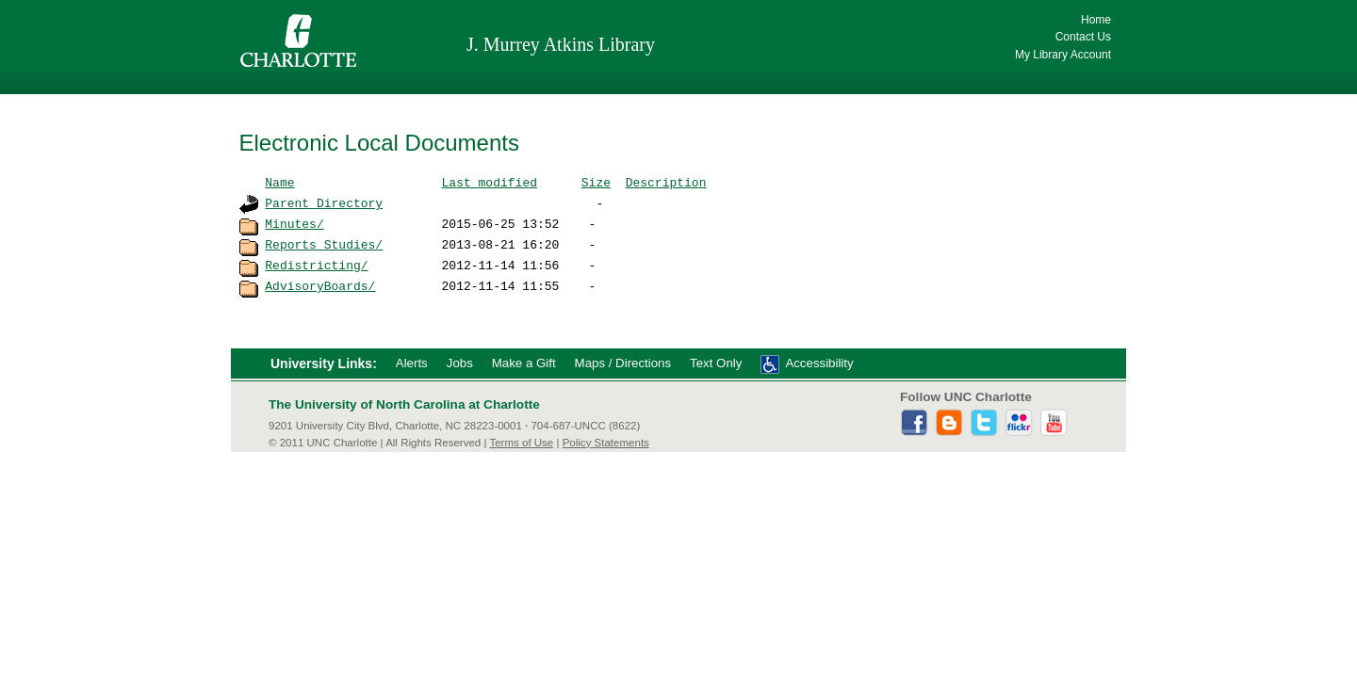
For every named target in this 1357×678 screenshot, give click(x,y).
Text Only (716, 363)
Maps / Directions (623, 363)
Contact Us (1083, 36)
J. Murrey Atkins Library (560, 44)
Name (279, 181)
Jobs (460, 363)
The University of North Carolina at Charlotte (404, 404)
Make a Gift (524, 363)
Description (666, 181)
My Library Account (1063, 54)
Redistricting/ (316, 264)
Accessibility (819, 363)
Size (596, 181)
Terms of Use (521, 442)
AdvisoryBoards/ (320, 285)
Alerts (412, 363)
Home (1096, 19)
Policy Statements (606, 442)
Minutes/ (294, 223)
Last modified (489, 181)
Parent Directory (324, 202)
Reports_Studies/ (324, 243)
